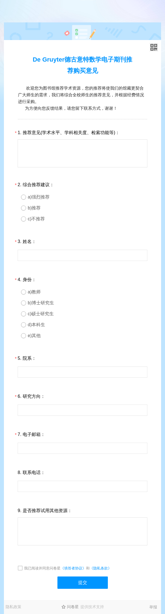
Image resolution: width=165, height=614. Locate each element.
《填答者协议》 (73, 568)
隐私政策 (13, 606)
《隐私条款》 (100, 568)
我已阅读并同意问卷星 (42, 568)
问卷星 (73, 606)
